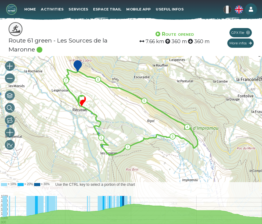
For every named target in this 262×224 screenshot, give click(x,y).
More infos (240, 43)
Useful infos (169, 9)
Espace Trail (107, 9)
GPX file (240, 33)
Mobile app (138, 9)
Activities (52, 9)
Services (78, 9)
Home (30, 9)
